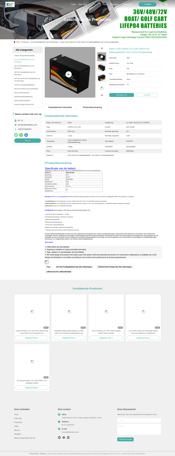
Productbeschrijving (92, 107)
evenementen (115, 4)
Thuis (73, 4)
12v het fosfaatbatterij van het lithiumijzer (44, 42)
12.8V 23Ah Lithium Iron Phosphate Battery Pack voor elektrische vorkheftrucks (143, 332)
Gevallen (17, 434)
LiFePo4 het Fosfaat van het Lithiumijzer (115, 267)
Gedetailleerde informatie (60, 107)
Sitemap (43, 453)
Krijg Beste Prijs (125, 95)
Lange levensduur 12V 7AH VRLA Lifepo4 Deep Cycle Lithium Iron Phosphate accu (32, 332)
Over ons (18, 418)
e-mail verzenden (125, 439)
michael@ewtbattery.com (27, 125)
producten (95, 4)
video (105, 4)
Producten (25, 42)
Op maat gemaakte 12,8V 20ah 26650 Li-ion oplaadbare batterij (32, 382)
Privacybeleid (33, 453)
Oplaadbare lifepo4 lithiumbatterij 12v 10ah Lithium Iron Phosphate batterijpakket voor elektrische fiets (68, 332)
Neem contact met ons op (24, 438)
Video (16, 426)
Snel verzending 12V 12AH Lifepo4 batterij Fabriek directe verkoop (106, 332)
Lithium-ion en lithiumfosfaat (58, 272)
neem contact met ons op (128, 4)
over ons (82, 4)
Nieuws (17, 430)
